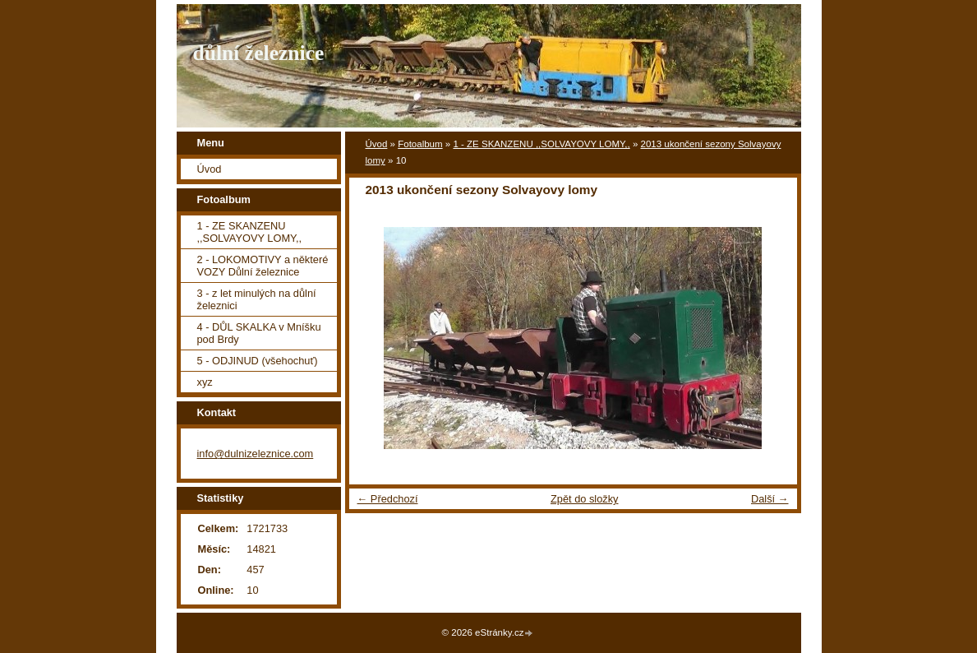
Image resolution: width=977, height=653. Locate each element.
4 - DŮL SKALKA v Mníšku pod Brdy (259, 333)
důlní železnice (259, 53)
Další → (770, 499)
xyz (205, 382)
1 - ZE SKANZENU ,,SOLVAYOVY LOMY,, (541, 144)
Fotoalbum (420, 144)
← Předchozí (387, 499)
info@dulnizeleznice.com (255, 453)
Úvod (377, 144)
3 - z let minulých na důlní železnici (256, 299)
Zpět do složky (585, 499)
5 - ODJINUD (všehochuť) (257, 360)
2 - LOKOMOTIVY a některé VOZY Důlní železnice (263, 265)
